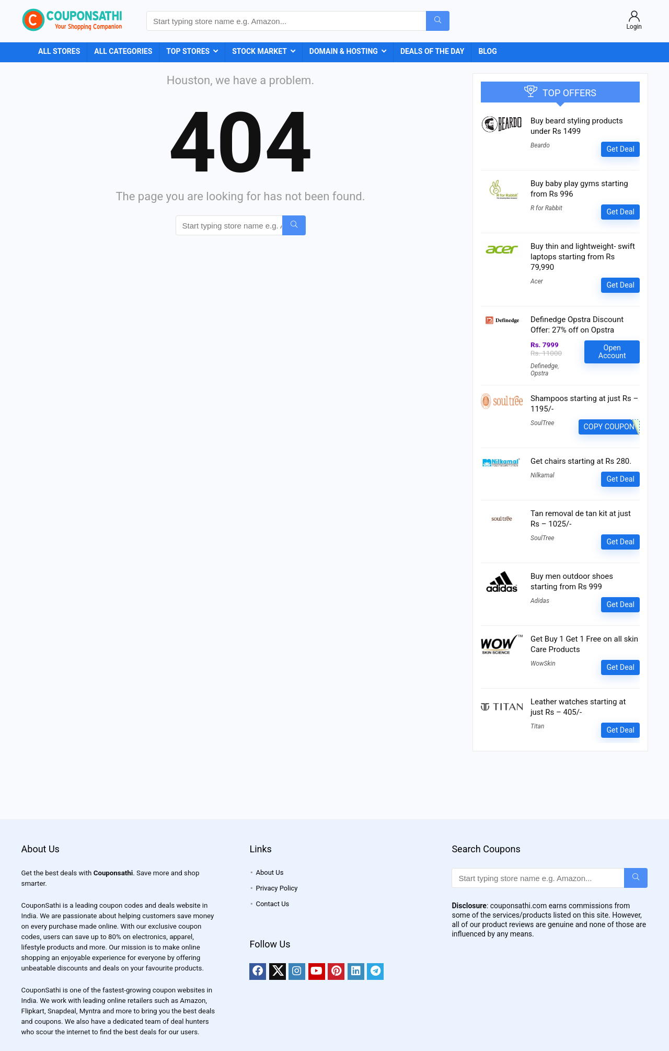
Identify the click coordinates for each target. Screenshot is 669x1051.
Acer (536, 281)
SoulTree (542, 423)
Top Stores (188, 51)
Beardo (540, 145)
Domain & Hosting (343, 51)
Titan (537, 726)
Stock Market (259, 51)
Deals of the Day (432, 51)
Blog (487, 51)
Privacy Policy (276, 888)
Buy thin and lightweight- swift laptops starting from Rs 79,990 (582, 257)
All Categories (123, 51)
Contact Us (272, 904)
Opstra (539, 373)
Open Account (612, 352)
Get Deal (620, 149)
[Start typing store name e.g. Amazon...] (437, 21)
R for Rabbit (546, 208)
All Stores (59, 51)
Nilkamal (542, 475)
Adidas (539, 600)
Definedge (544, 366)
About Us (269, 872)
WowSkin (543, 663)
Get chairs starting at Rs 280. (580, 461)
